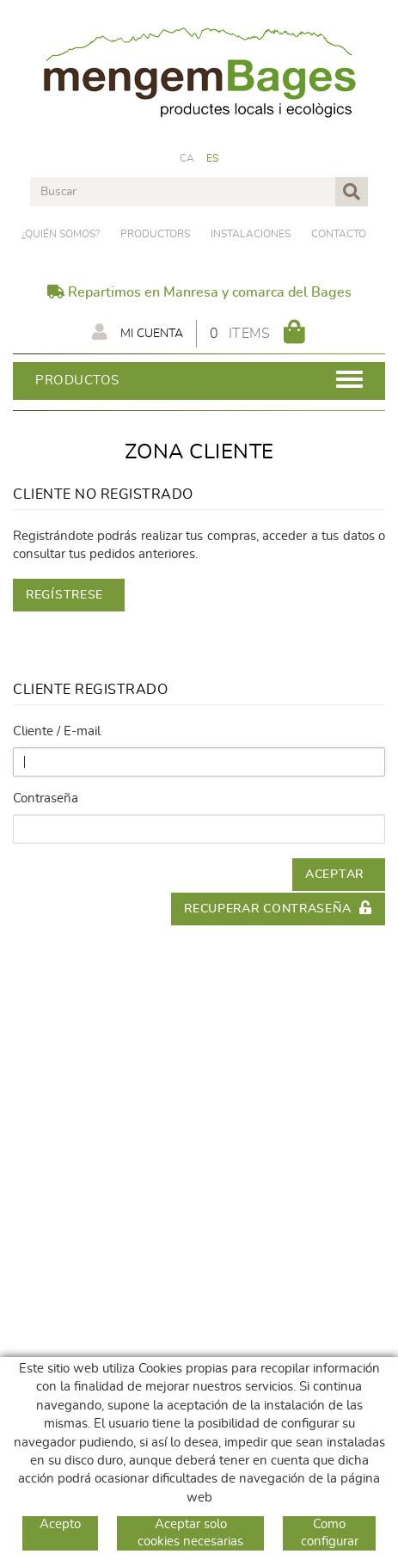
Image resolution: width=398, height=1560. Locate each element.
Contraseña (45, 798)
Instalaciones (251, 234)
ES (212, 158)
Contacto (338, 234)
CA (187, 158)
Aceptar (334, 875)
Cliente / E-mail (57, 731)
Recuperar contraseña (278, 907)
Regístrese (64, 595)
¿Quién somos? (60, 234)
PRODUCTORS (155, 234)
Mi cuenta (137, 332)
